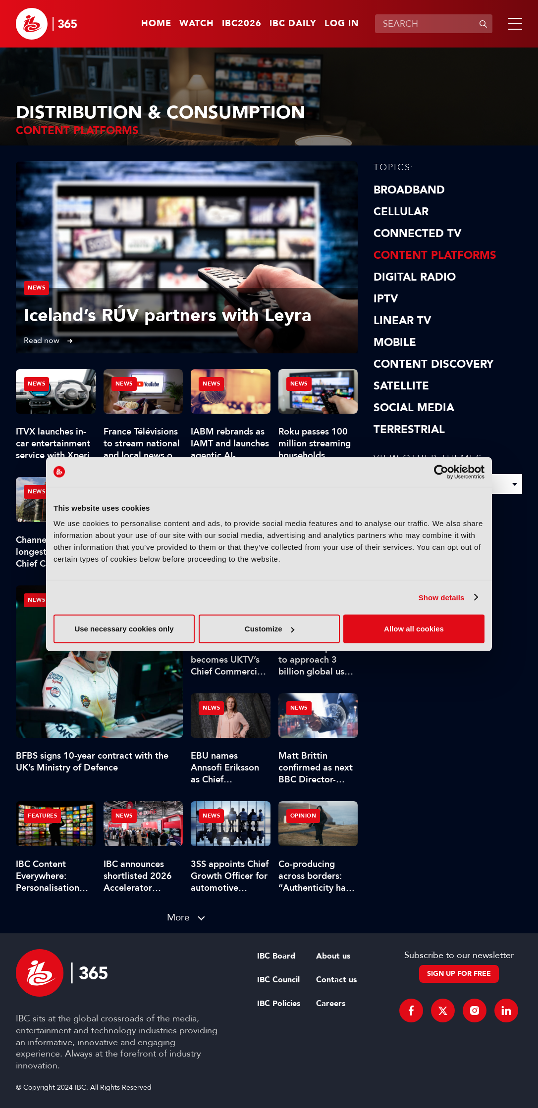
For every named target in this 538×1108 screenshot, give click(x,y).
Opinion (303, 815)
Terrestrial (409, 429)
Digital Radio (415, 277)
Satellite (401, 386)
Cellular (401, 211)
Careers (330, 1003)
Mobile (395, 342)
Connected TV (417, 233)
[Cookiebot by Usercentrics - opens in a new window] (441, 471)
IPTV (386, 298)
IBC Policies (278, 1003)
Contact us (336, 979)
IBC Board (276, 956)
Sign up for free (459, 973)
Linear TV (402, 320)
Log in (341, 24)
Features (42, 815)
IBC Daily (293, 24)
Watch (196, 24)
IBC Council (278, 979)
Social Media (414, 407)
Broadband (409, 190)
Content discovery (433, 364)
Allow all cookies (414, 629)
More (178, 917)
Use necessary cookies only (123, 629)
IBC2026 (242, 24)
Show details (442, 597)
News (36, 287)
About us (333, 956)
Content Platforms (435, 255)
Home (156, 24)
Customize (269, 629)
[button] (513, 24)
